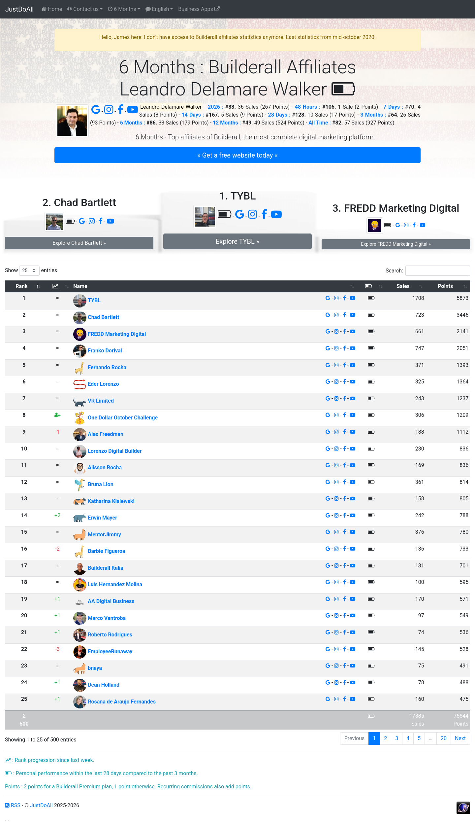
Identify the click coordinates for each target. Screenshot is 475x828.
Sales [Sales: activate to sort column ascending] (403, 286)
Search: (428, 271)
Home (52, 9)
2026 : (215, 107)
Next (460, 738)
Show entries (31, 271)
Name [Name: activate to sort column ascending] (80, 286)
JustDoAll (19, 9)
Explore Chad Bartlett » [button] (79, 243)
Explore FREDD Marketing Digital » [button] (395, 244)
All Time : (319, 123)
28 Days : (279, 115)
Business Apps (198, 9)
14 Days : (193, 115)
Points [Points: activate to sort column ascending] (445, 286)
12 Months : (227, 123)
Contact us (83, 9)
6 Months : (132, 123)
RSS (12, 805)
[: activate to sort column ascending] (57, 286)
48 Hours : (308, 107)
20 (444, 738)
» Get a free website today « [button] (237, 155)
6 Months (122, 9)
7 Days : (393, 107)
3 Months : (373, 115)
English (157, 9)
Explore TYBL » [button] (237, 241)
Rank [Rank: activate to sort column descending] (21, 286)
